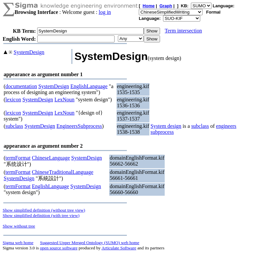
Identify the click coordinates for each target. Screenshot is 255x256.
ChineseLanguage (51, 158)
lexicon (13, 99)
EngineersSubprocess (79, 126)
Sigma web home (18, 242)
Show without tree (19, 226)
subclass (14, 126)
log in (105, 12)
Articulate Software (119, 247)
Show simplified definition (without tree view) (44, 210)
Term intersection (183, 30)
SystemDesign (29, 52)
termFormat (18, 158)
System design (165, 126)
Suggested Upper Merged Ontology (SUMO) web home (89, 242)
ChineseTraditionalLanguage (62, 172)
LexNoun (64, 99)
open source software (58, 247)
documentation (21, 86)
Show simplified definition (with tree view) (41, 215)
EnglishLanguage (89, 86)
